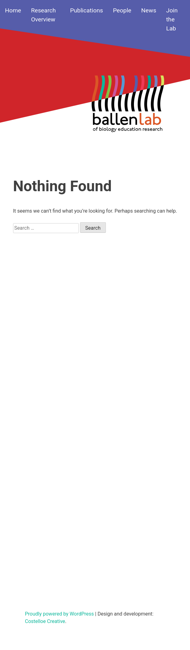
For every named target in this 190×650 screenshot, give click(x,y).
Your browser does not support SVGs (127, 108)
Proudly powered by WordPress (60, 614)
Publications (86, 10)
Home (13, 10)
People (122, 10)
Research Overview (43, 15)
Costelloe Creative (45, 621)
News (148, 10)
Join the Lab (172, 19)
